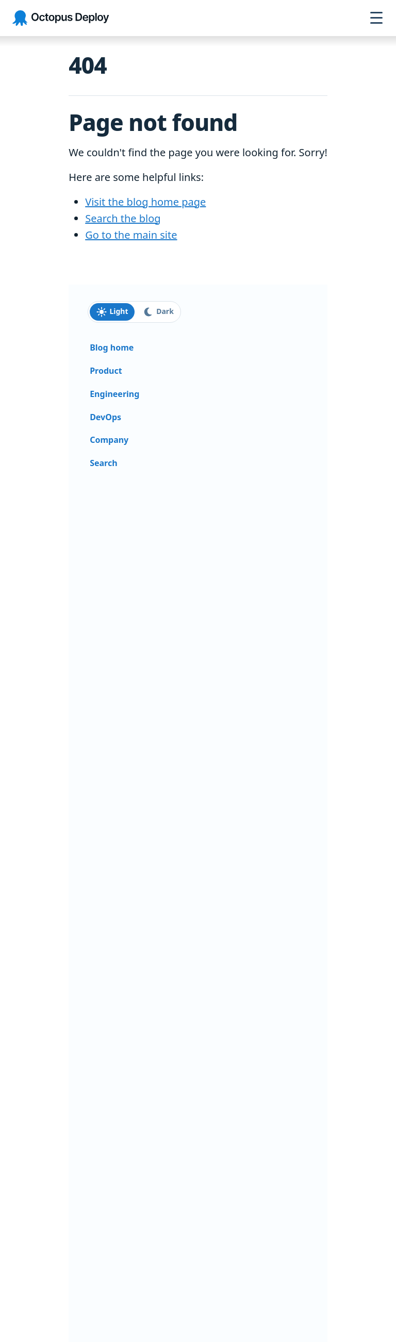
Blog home (112, 347)
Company (109, 439)
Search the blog (122, 218)
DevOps (105, 417)
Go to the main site (131, 235)
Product (106, 370)
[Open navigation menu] (376, 18)
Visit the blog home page (145, 202)
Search (103, 463)
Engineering (114, 394)
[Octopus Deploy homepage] (60, 18)
